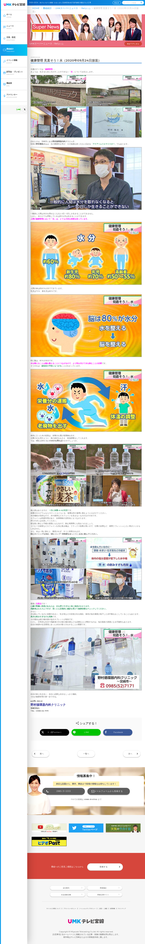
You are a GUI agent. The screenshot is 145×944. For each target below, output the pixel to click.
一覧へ (86, 754)
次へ (130, 754)
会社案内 (66, 888)
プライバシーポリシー (69, 908)
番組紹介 (47, 8)
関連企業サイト (103, 895)
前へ (42, 754)
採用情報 (112, 908)
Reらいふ (86, 8)
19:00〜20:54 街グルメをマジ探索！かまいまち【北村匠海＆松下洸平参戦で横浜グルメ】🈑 (60, 2)
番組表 (116, 3)
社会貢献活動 (66, 895)
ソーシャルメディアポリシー (87, 908)
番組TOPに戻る (133, 44)
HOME (35, 8)
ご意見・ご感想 (102, 908)
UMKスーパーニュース (66, 8)
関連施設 (103, 888)
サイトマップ (122, 908)
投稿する (104, 867)
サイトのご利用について (53, 908)
